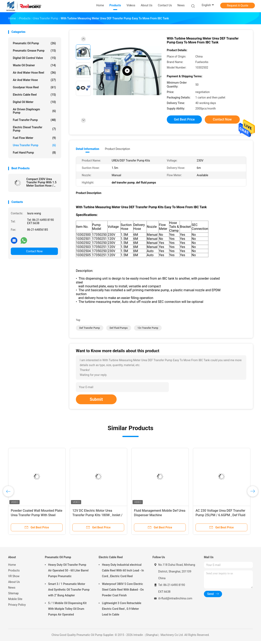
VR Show (14, 576)
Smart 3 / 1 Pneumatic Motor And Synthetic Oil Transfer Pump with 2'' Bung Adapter (69, 589)
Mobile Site (15, 599)
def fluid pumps (119, 328)
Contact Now (34, 251)
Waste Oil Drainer (34, 65)
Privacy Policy (17, 604)
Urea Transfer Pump (34, 145)
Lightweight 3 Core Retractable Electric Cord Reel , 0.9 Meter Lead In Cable (121, 608)
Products (14, 570)
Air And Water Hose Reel (34, 73)
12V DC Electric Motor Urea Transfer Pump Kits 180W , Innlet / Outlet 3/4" (97, 515)
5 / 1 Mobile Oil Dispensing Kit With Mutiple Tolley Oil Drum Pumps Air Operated (67, 608)
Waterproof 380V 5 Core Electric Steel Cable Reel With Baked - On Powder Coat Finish (123, 589)
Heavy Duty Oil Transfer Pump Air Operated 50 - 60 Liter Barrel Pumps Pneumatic (68, 570)
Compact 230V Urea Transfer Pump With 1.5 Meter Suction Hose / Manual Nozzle (41, 182)
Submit (96, 399)
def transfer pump (89, 328)
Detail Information (87, 149)
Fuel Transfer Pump (34, 120)
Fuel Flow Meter (34, 138)
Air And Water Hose (34, 80)
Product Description (117, 149)
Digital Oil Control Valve (34, 58)
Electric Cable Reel (34, 95)
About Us (14, 581)
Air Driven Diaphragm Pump (34, 111)
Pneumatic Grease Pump (34, 51)
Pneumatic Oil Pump (34, 43)
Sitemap (13, 593)
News (11, 587)
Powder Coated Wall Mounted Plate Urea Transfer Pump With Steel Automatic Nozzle (36, 515)
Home (12, 564)
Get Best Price (184, 119)
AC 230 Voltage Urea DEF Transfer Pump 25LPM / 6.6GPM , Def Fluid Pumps (220, 515)
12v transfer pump (147, 328)
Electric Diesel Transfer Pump (34, 129)
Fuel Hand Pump (34, 153)
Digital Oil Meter (34, 102)
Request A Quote (237, 5)
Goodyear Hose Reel (34, 87)
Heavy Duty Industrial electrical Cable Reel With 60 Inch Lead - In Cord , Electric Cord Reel (123, 570)
